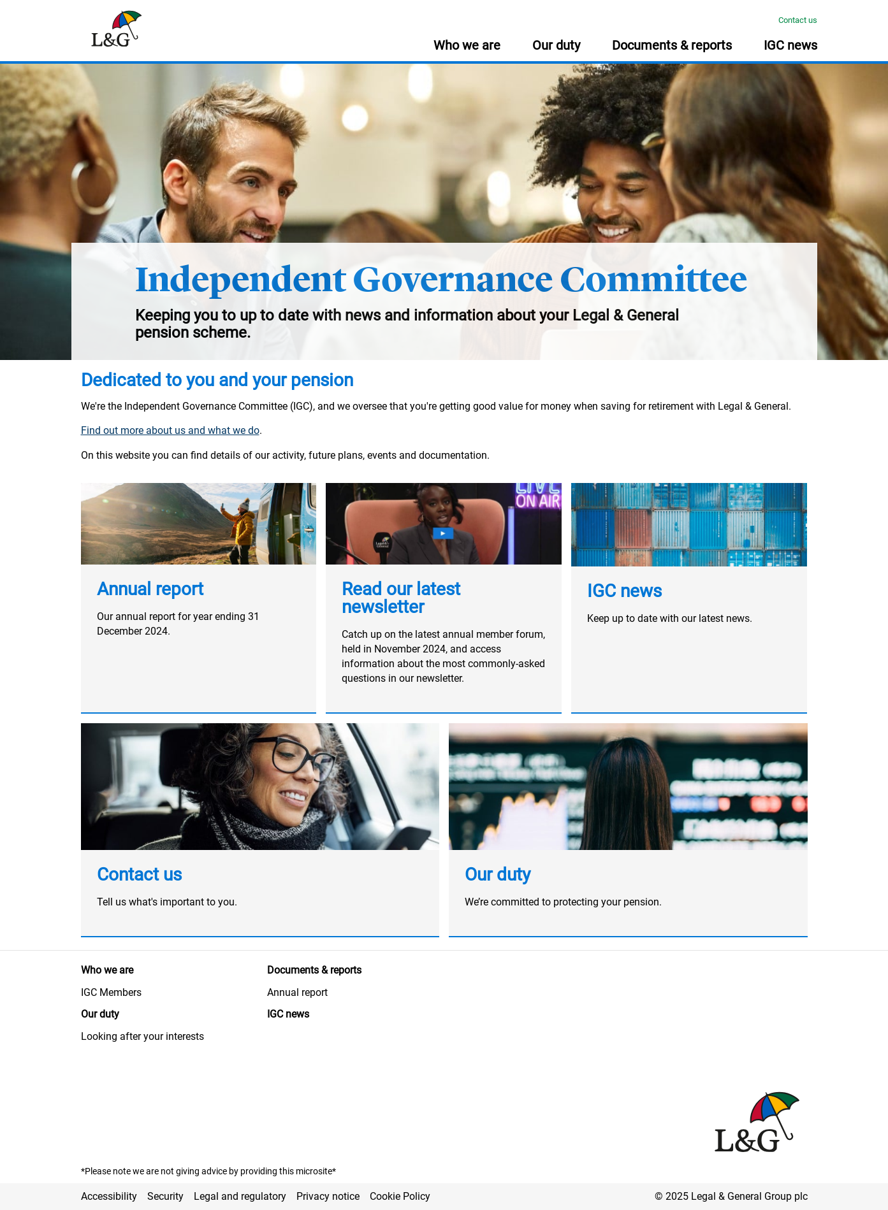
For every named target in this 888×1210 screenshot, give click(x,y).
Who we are (107, 970)
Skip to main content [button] (6, 0)
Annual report (150, 589)
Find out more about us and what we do (170, 430)
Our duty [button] (556, 46)
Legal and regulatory (240, 1196)
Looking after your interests (142, 1036)
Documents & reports (314, 970)
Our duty (497, 874)
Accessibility (109, 1196)
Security (165, 1196)
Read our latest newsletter (401, 598)
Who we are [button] (466, 46)
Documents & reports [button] (672, 46)
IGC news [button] (790, 46)
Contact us (797, 20)
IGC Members (111, 992)
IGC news (624, 590)
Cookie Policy (400, 1196)
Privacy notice (328, 1196)
